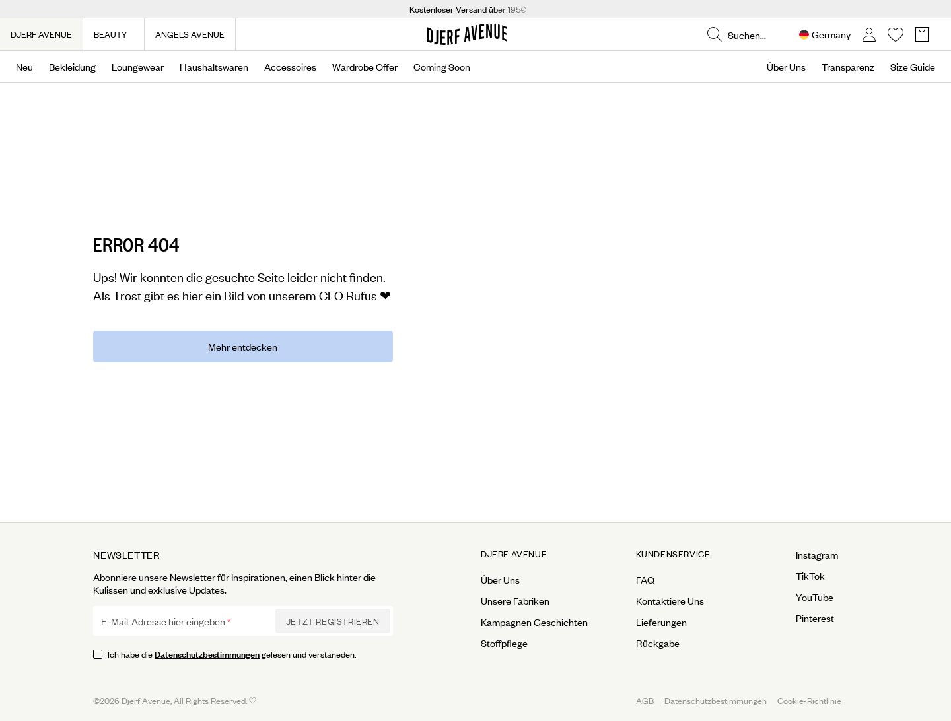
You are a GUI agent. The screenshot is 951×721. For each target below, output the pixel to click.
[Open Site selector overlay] (825, 34)
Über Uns (786, 66)
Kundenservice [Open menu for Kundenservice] (673, 554)
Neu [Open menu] (24, 66)
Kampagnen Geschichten (534, 622)
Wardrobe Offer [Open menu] (365, 66)
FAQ (645, 579)
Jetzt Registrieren (333, 621)
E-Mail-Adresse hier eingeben (163, 621)
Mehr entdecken (242, 346)
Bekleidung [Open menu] (72, 66)
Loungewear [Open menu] (138, 66)
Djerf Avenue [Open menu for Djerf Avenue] (514, 554)
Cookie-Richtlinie (809, 700)
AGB (645, 700)
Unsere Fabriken (515, 601)
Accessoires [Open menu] (290, 66)
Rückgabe (658, 643)
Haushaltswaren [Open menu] (214, 66)
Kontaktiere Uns (670, 601)
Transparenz (848, 66)
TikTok (810, 575)
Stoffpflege (504, 643)
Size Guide (912, 66)
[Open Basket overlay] (922, 34)
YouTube (814, 597)
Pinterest (815, 618)
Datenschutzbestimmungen (207, 653)
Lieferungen (661, 622)
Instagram (817, 554)
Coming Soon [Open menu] (441, 66)
